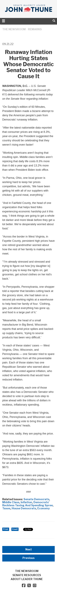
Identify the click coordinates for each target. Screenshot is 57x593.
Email (15, 529)
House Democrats (24, 508)
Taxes (6, 508)
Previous (28, 558)
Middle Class (10, 502)
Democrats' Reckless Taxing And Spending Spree (27, 504)
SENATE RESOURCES (26, 575)
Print (5, 529)
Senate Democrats (36, 499)
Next (28, 549)
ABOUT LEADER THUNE (27, 579)
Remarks (35, 29)
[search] (54, 20)
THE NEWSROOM (14, 29)
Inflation (26, 502)
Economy (43, 508)
